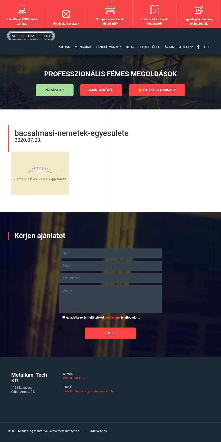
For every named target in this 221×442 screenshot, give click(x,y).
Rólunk (64, 47)
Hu (207, 47)
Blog (130, 47)
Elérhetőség (149, 47)
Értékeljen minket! (157, 90)
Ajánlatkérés (101, 90)
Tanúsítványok (109, 47)
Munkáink (83, 47)
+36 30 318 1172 (179, 47)
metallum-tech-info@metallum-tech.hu (89, 391)
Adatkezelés (98, 431)
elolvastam (112, 317)
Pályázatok (54, 90)
